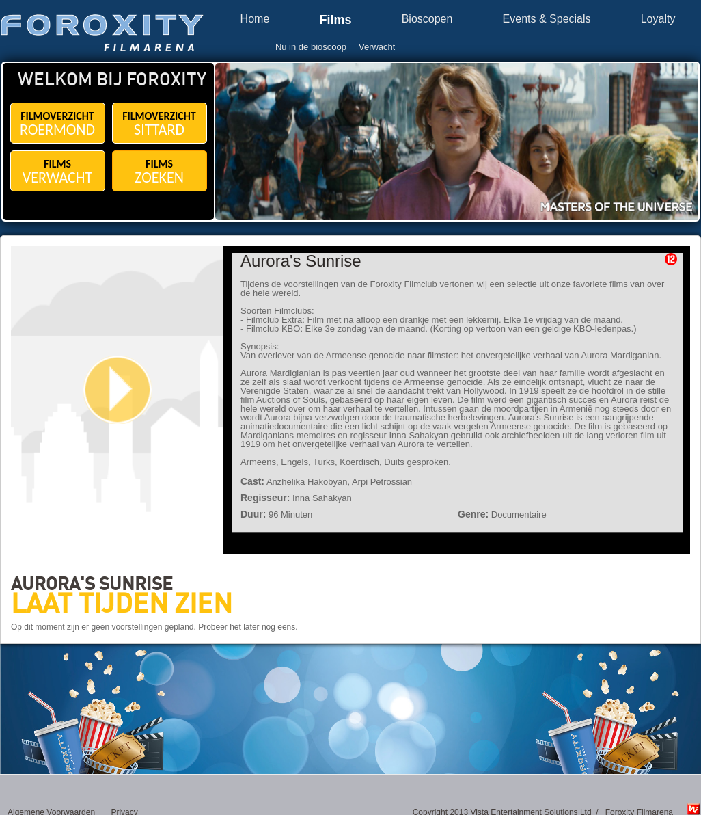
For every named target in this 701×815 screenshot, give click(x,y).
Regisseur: (265, 497)
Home (255, 19)
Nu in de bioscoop (310, 47)
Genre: (473, 514)
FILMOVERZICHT (57, 124)
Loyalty (658, 19)
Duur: (253, 514)
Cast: (252, 481)
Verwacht (377, 47)
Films (335, 20)
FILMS (57, 172)
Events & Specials (547, 19)
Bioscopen (427, 19)
